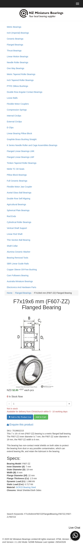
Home (9, 293)
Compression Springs (17, 110)
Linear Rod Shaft (14, 234)
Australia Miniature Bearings (20, 281)
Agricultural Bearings (16, 204)
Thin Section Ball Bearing (18, 240)
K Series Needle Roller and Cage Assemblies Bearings (32, 145)
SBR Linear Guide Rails (18, 263)
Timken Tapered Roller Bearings (21, 163)
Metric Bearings (14, 27)
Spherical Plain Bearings (18, 210)
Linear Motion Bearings (17, 56)
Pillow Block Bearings (17, 175)
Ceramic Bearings (15, 39)
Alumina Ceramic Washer (18, 252)
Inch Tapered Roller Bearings (20, 80)
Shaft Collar (12, 246)
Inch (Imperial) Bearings (18, 33)
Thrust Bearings (14, 50)
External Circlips (14, 121)
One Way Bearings (15, 68)
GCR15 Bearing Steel (26, 487)
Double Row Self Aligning (18, 198)
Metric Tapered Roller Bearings (21, 74)
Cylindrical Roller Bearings (19, 222)
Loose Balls (12, 98)
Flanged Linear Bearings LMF (20, 157)
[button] (75, 535)
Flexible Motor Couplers (18, 104)
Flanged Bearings (15, 44)
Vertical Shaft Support (17, 228)
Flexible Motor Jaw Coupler (19, 187)
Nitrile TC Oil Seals (15, 169)
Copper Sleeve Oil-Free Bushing (22, 269)
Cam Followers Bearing (18, 275)
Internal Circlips (14, 116)
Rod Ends (11, 216)
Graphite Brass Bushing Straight (22, 139)
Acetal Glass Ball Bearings (19, 192)
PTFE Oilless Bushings (17, 86)
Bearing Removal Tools (17, 258)
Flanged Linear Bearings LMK (20, 151)
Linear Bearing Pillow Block (19, 133)
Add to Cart (41, 417)
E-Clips (10, 127)
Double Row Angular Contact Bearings (24, 92)
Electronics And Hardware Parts (21, 287)
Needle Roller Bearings (17, 62)
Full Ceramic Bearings (17, 181)
